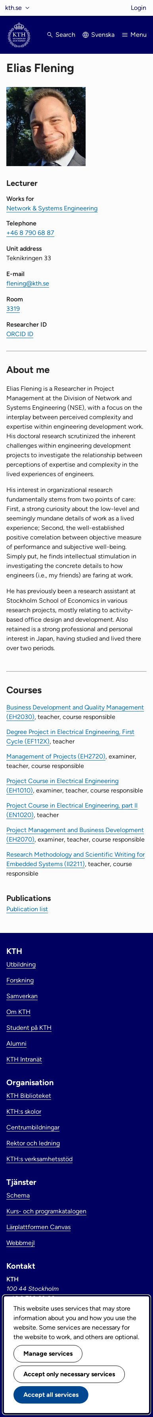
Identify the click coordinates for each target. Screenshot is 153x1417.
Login (138, 7)
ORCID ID (19, 334)
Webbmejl (20, 1243)
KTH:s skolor (23, 1111)
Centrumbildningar (32, 1127)
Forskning (20, 980)
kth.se (13, 7)
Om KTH (18, 1012)
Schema (18, 1195)
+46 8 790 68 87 (30, 232)
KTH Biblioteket (28, 1095)
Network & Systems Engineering (52, 208)
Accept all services (50, 1394)
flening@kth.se (27, 283)
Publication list (27, 909)
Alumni (16, 1043)
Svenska (103, 34)
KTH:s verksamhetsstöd (39, 1159)
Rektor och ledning (33, 1143)
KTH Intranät (24, 1059)
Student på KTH (29, 1027)
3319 (13, 308)
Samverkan (22, 996)
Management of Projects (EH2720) (55, 756)
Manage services (48, 1353)
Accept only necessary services (69, 1374)
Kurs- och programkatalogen (46, 1211)
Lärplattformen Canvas (38, 1227)
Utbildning (21, 964)
